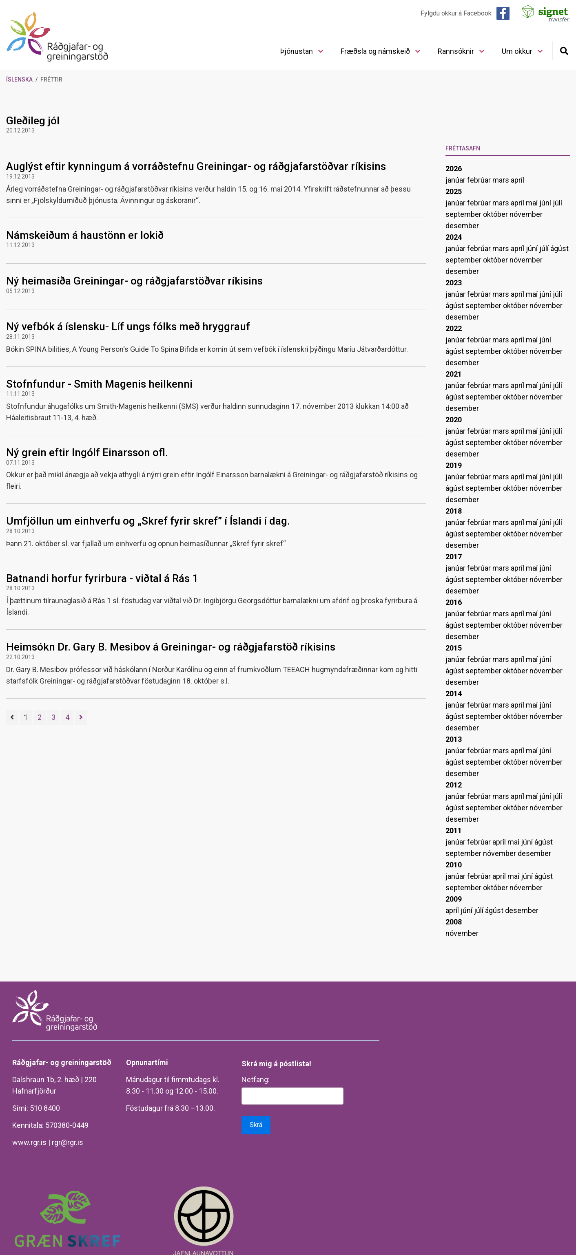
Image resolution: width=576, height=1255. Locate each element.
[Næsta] (81, 717)
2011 (453, 830)
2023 (453, 282)
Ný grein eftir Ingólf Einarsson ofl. (87, 452)
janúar (456, 180)
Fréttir (51, 79)
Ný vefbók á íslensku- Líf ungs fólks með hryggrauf (128, 326)
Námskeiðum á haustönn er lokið (85, 235)
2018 (453, 511)
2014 (453, 693)
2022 (453, 328)
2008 (453, 922)
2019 (453, 465)
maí (532, 203)
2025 (453, 191)
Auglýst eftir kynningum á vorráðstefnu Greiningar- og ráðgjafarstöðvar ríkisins (196, 166)
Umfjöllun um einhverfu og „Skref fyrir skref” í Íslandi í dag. (148, 521)
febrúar (479, 180)
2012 (453, 785)
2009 (453, 899)
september (464, 214)
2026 (453, 168)
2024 (453, 237)
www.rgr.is (29, 1142)
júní (546, 203)
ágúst (559, 248)
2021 (453, 374)
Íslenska (19, 79)
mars (501, 180)
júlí (557, 203)
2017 (453, 556)
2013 (453, 739)
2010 (453, 864)
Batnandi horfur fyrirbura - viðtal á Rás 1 (102, 578)
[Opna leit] (564, 49)
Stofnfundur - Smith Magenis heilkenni (99, 384)
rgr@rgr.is (67, 1142)
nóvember (526, 214)
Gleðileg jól (33, 121)
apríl (517, 180)
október (496, 214)
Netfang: (255, 1079)
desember (462, 225)
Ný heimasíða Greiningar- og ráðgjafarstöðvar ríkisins (134, 281)
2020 (453, 419)
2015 (453, 648)
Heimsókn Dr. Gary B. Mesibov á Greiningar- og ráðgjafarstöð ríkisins (170, 647)
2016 (453, 602)
